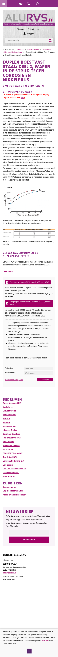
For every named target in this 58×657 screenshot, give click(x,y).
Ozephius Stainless (11, 434)
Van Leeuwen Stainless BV (14, 469)
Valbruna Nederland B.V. (13, 461)
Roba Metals (8, 442)
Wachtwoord (10, 373)
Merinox (6, 422)
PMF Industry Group (12, 438)
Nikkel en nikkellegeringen (12, 52)
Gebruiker (9, 368)
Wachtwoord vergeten (14, 380)
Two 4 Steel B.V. (10, 457)
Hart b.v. (6, 418)
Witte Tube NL (9, 476)
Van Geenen (8, 465)
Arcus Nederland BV (12, 403)
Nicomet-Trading (10, 430)
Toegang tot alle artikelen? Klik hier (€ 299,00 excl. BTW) (30, 303)
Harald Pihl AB (9, 415)
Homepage (20, 49)
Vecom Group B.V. (11, 473)
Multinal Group (9, 426)
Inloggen (30, 33)
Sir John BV (8, 449)
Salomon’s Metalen (11, 446)
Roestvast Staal (33, 49)
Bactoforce (8, 407)
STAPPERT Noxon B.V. (13, 453)
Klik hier (45, 641)
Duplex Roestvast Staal (13, 491)
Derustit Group (9, 411)
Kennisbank (47, 49)
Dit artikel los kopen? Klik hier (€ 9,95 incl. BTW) (29, 282)
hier (22, 98)
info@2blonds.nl (9, 573)
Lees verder (8, 271)
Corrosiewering (9, 487)
